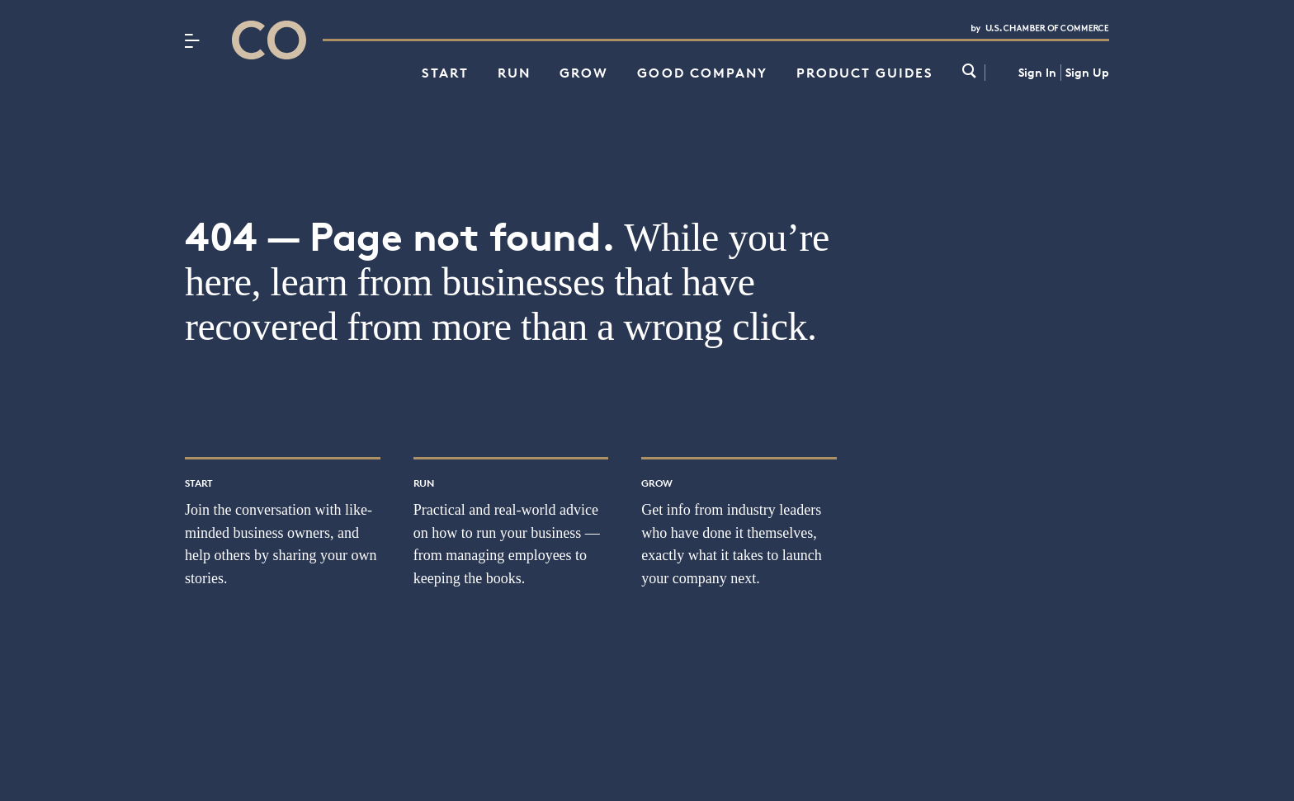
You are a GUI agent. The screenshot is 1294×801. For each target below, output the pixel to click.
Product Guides (864, 72)
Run (514, 72)
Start (445, 72)
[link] (969, 72)
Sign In (1037, 72)
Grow (584, 72)
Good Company (702, 72)
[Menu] (192, 40)
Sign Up (1087, 72)
